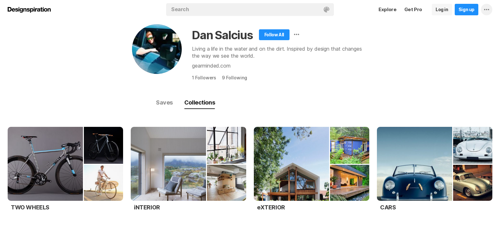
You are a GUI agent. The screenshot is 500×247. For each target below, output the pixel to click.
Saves (164, 102)
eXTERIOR (271, 207)
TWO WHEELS (30, 207)
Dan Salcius (222, 35)
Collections (199, 102)
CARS (388, 207)
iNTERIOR (147, 207)
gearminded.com (211, 65)
